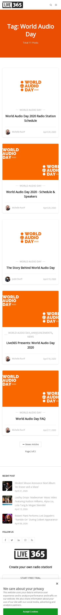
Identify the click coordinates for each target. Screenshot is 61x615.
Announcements (41, 332)
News (30, 336)
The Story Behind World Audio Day (30, 268)
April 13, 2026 (21, 509)
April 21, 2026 (21, 491)
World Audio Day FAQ (30, 419)
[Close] (57, 586)
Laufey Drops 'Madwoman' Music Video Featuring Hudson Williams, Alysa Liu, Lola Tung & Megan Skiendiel (36, 501)
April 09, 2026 (21, 523)
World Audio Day (30, 109)
